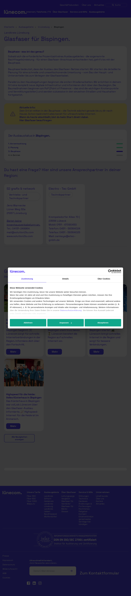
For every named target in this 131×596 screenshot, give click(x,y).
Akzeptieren (102, 323)
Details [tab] (65, 279)
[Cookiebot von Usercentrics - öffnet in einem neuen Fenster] (110, 271)
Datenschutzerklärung (71, 310)
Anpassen (65, 323)
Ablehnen (28, 323)
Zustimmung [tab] (27, 279)
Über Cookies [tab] (104, 279)
